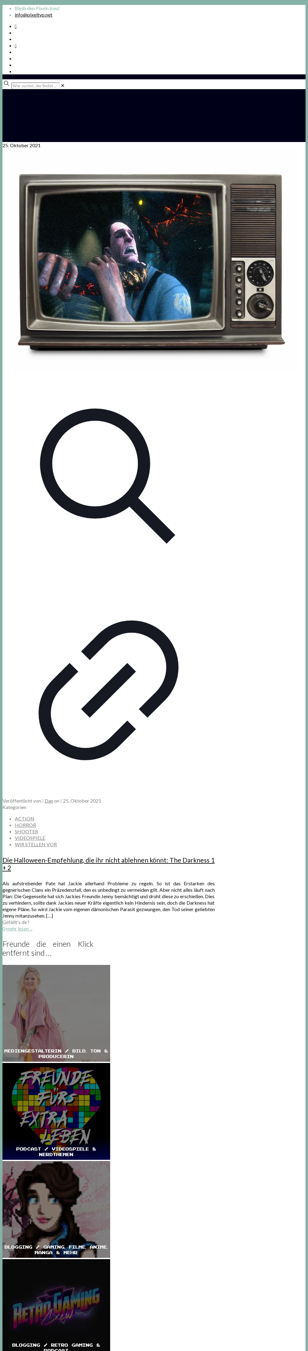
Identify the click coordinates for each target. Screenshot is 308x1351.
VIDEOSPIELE (30, 838)
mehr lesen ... (19, 928)
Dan (49, 801)
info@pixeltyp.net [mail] (33, 15)
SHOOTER (26, 831)
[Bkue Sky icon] (16, 45)
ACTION (24, 818)
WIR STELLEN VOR (36, 844)
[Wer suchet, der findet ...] (35, 85)
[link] (63, 85)
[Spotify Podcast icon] (16, 26)
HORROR (25, 825)
